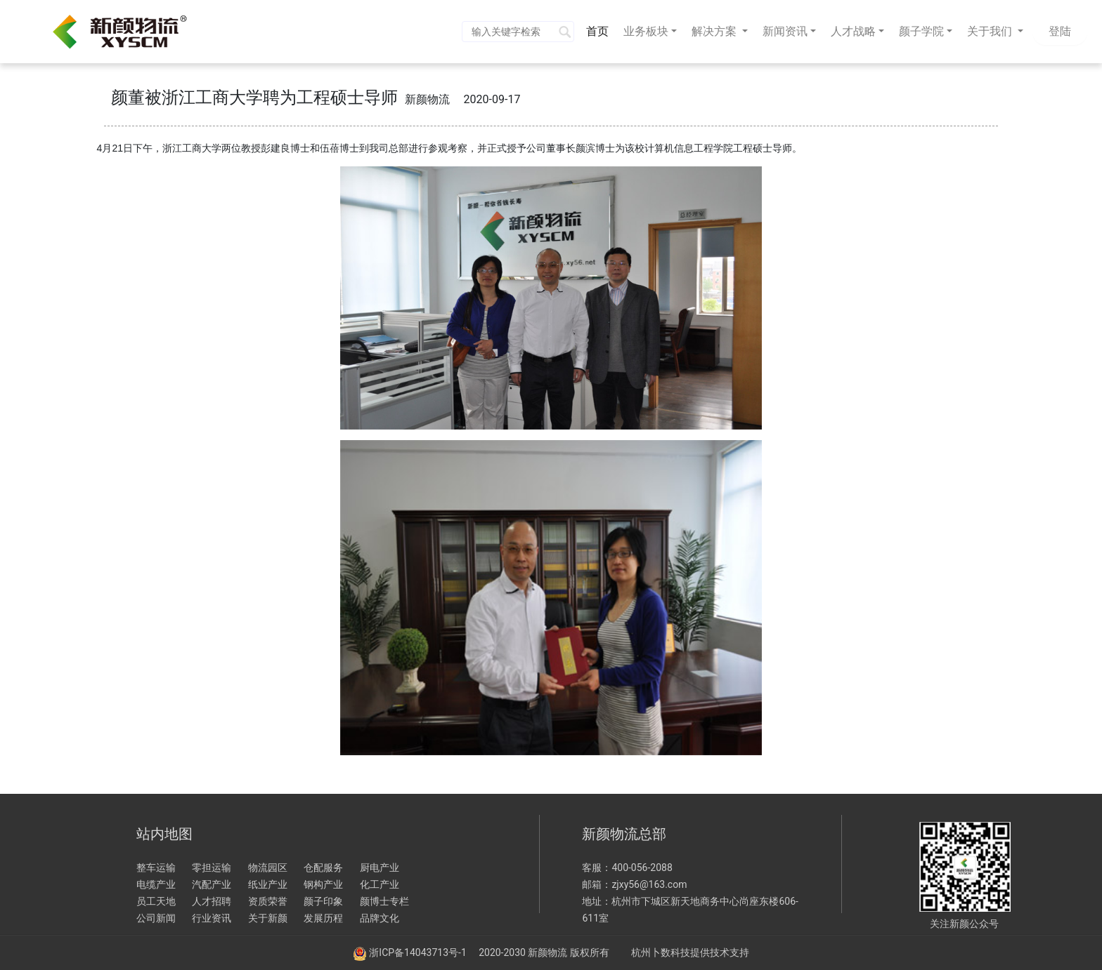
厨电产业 (379, 867)
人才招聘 (211, 901)
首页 (600, 30)
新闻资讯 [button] (785, 31)
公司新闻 (156, 918)
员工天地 (156, 901)
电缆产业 (156, 884)
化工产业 (379, 884)
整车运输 (156, 867)
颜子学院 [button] (921, 31)
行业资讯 (211, 918)
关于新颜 (267, 918)
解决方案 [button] (715, 31)
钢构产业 (323, 884)
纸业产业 (267, 884)
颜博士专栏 (384, 901)
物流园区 (267, 867)
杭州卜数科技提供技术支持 (690, 952)
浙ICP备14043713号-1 (419, 952)
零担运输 (211, 867)
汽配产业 (211, 884)
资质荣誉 (267, 901)
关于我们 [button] (991, 31)
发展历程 (323, 918)
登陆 (1060, 31)
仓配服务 (323, 867)
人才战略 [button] (853, 31)
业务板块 (645, 31)
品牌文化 (379, 918)
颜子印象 (323, 901)
